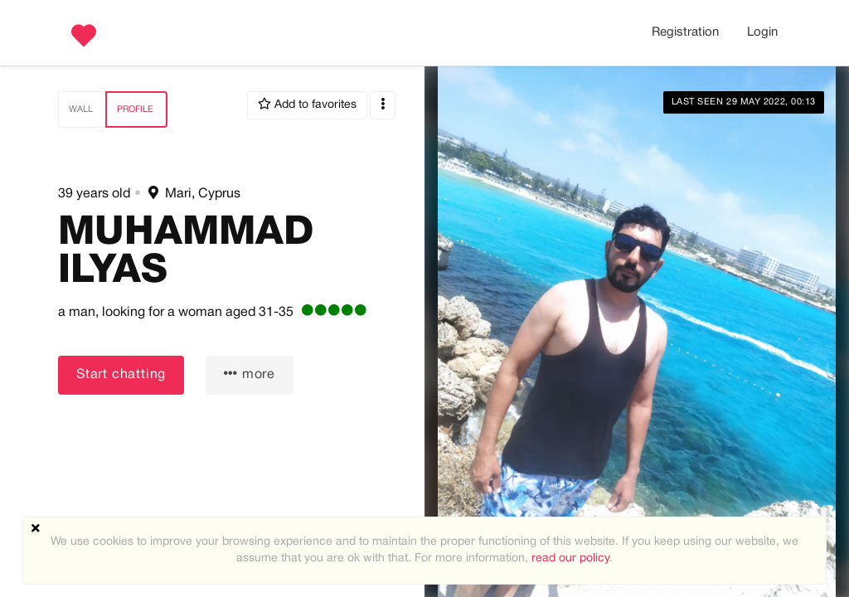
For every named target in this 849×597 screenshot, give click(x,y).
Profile (135, 109)
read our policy (570, 558)
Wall (81, 109)
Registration (685, 32)
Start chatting (121, 375)
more (249, 373)
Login (762, 32)
